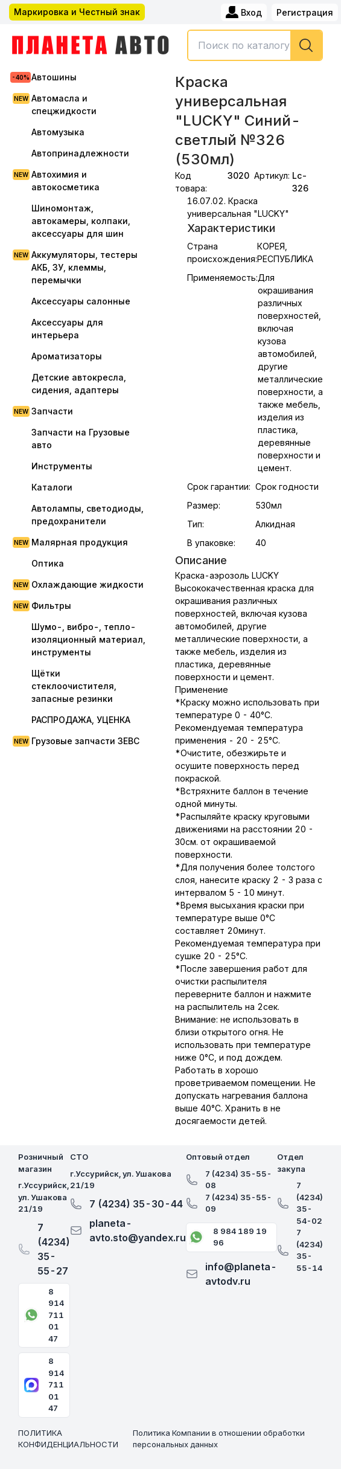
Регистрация (304, 12)
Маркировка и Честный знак (77, 12)
